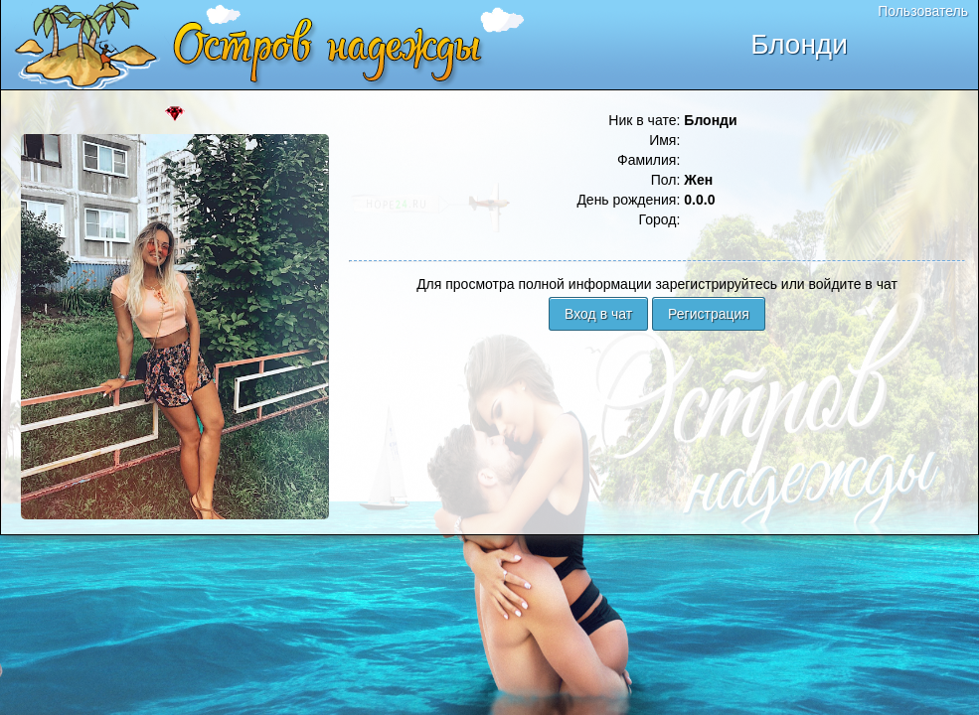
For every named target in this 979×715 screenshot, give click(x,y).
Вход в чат (598, 314)
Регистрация (708, 314)
